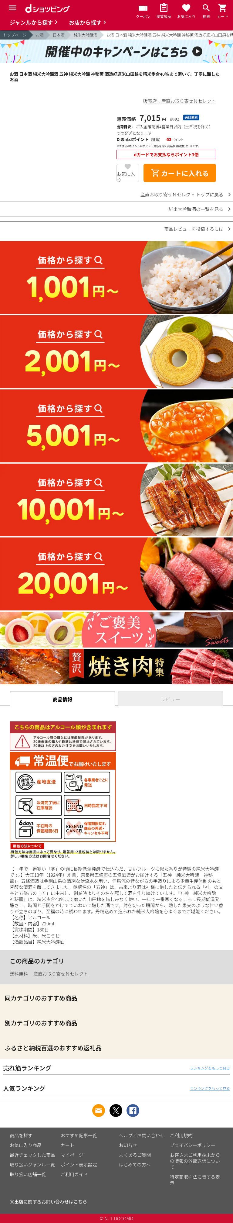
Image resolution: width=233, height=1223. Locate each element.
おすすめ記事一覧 (79, 1135)
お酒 (40, 35)
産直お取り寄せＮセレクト (60, 973)
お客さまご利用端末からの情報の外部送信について (195, 1161)
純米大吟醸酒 (85, 35)
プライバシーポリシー (192, 1145)
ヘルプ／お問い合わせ (141, 1135)
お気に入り (126, 176)
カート (67, 1145)
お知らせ (128, 1145)
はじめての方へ (135, 1164)
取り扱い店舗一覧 (28, 1174)
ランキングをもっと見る (210, 1067)
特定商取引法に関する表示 (195, 1179)
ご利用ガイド (74, 1174)
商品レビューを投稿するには (193, 228)
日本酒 (59, 35)
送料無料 (19, 973)
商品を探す (21, 1135)
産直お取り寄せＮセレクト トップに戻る (181, 194)
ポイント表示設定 (79, 1164)
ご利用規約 (181, 1135)
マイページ (72, 1155)
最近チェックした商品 (32, 1155)
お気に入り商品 (26, 1145)
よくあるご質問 (135, 1155)
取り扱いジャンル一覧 (32, 1164)
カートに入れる (180, 173)
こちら (80, 1201)
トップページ (15, 35)
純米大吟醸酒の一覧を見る (196, 209)
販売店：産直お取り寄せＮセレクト (179, 101)
